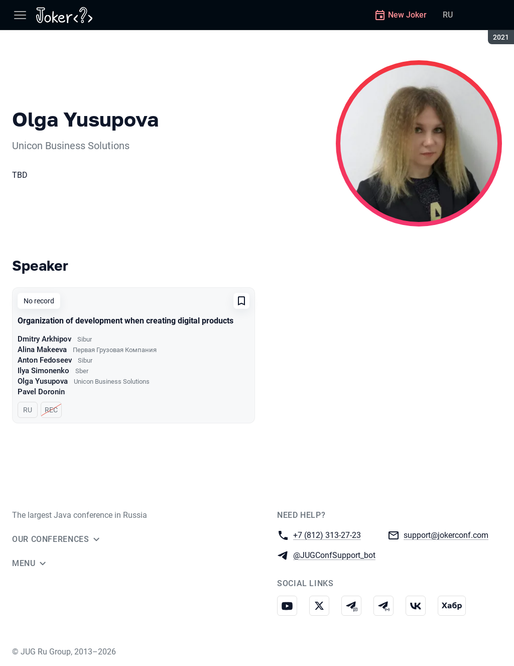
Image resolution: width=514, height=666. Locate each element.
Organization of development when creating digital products (125, 320)
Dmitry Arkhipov (44, 339)
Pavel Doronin (41, 392)
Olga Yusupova (43, 381)
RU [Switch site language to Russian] (448, 15)
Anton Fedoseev (45, 360)
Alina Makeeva (42, 350)
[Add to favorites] (241, 301)
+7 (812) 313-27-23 (327, 534)
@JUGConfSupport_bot (334, 554)
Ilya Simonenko (43, 371)
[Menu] (20, 15)
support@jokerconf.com (446, 534)
